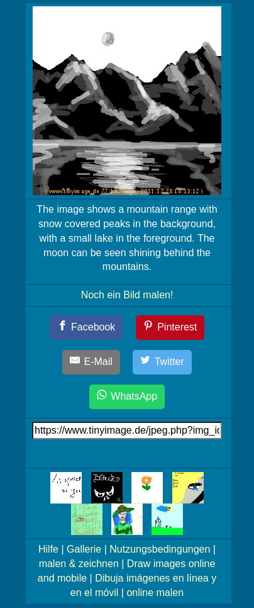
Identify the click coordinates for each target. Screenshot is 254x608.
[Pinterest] (170, 327)
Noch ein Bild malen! (127, 295)
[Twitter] (162, 362)
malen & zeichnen (79, 563)
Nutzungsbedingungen (159, 549)
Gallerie (84, 549)
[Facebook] (86, 327)
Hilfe (48, 549)
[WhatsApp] (127, 397)
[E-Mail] (91, 362)
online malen (155, 592)
